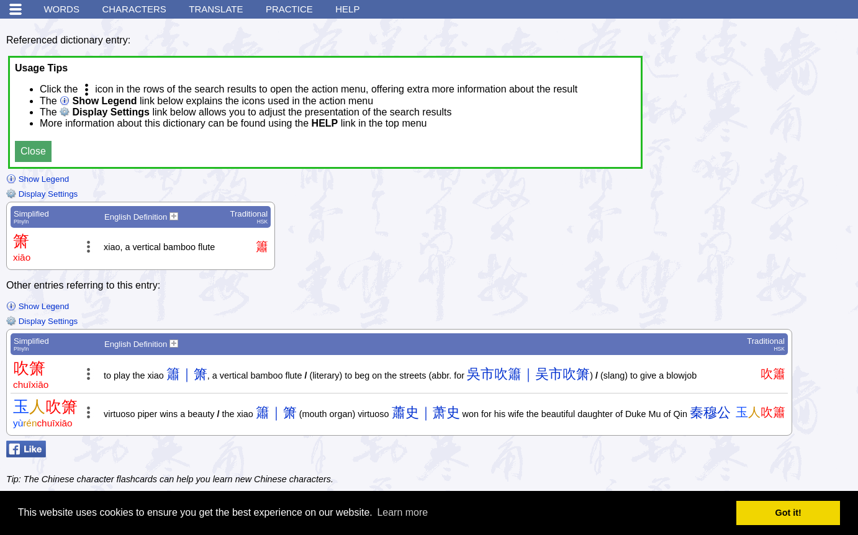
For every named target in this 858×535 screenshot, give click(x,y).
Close (33, 151)
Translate (216, 9)
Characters (134, 9)
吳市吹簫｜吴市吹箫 (528, 374)
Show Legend (37, 179)
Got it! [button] (788, 513)
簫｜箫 (186, 374)
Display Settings (42, 194)
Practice (289, 9)
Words (61, 9)
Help (347, 9)
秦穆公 (710, 412)
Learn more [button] (402, 512)
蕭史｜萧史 (426, 412)
